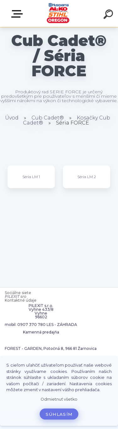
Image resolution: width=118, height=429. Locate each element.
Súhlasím (59, 414)
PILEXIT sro (15, 296)
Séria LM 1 (31, 176)
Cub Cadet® (47, 118)
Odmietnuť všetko (59, 399)
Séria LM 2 (86, 176)
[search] (109, 15)
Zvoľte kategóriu (18, 14)
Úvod (12, 118)
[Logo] (58, 13)
